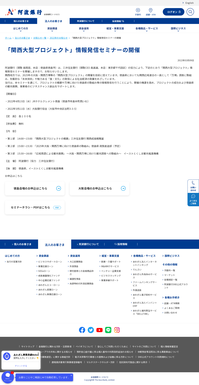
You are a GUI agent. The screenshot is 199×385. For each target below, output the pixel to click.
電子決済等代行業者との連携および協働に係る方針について (104, 356)
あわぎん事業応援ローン (50, 294)
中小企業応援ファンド (49, 280)
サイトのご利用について (144, 346)
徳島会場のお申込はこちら (30, 188)
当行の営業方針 (14, 261)
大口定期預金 (76, 261)
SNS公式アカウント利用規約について (156, 356)
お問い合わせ (170, 312)
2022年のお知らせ (59, 37)
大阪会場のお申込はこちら (95, 188)
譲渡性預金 (75, 278)
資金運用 (84, 28)
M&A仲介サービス (110, 266)
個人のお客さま (21, 21)
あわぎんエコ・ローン (49, 284)
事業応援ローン (45, 266)
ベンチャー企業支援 (111, 270)
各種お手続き (172, 297)
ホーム (8, 37)
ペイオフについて (84, 346)
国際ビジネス (178, 28)
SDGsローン (44, 270)
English (189, 2)
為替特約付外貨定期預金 (82, 283)
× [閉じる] (38, 353)
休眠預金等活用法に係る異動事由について (158, 351)
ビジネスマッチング (111, 275)
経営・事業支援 (115, 28)
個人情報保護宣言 (169, 346)
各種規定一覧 (170, 279)
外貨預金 (74, 266)
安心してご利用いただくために (112, 346)
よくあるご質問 (171, 307)
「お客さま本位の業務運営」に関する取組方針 (47, 356)
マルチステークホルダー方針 (100, 362)
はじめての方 (20, 28)
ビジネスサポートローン (50, 261)
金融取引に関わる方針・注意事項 (55, 346)
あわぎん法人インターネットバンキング (145, 263)
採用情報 (116, 21)
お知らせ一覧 (39, 37)
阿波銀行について (86, 21)
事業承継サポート (110, 280)
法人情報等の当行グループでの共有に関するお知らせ (46, 351)
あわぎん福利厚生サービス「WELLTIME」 (145, 312)
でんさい (137, 269)
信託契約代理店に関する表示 (133, 362)
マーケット (169, 275)
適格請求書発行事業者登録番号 (67, 362)
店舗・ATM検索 (172, 303)
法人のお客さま (53, 21)
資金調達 (52, 28)
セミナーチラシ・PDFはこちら (30, 207)
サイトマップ (27, 346)
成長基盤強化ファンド (49, 275)
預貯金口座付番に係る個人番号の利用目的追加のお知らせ (105, 351)
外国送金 (137, 290)
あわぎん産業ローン (48, 289)
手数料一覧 (169, 270)
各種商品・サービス (147, 28)
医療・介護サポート (111, 261)
